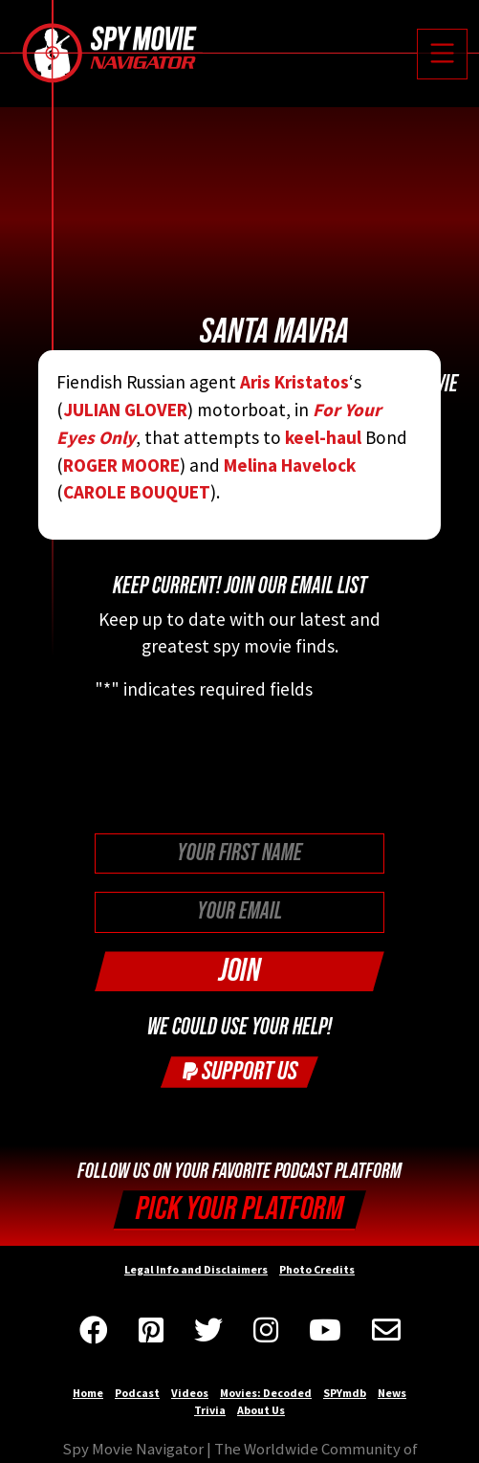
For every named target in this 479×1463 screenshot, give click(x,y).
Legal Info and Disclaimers (196, 1269)
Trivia (210, 1410)
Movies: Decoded (266, 1392)
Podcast (137, 1392)
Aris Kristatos (294, 381)
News (392, 1392)
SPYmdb (344, 1392)
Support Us (240, 1071)
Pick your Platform (239, 1209)
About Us (261, 1410)
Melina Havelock (290, 465)
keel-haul (321, 437)
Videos (189, 1392)
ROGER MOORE (121, 465)
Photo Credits (317, 1269)
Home (88, 1392)
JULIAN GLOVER (125, 409)
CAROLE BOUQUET (136, 491)
